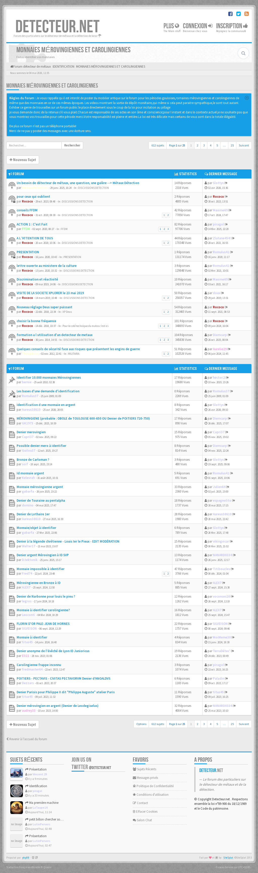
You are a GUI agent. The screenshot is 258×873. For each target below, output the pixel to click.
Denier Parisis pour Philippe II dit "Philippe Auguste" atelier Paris (66, 692)
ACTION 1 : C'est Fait (32, 224)
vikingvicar (221, 541)
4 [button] (210, 145)
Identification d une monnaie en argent (46, 405)
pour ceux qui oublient (33, 196)
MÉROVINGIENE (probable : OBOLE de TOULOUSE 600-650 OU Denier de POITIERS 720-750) (83, 418)
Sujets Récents (144, 769)
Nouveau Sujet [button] (23, 160)
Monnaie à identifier (32, 637)
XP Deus (67, 312)
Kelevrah (28, 478)
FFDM (26, 229)
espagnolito (222, 500)
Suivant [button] (244, 145)
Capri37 (28, 437)
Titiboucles (221, 569)
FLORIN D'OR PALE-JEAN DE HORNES (43, 624)
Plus (171, 26)
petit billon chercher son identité (49, 819)
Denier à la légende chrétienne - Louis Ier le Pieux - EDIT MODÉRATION (68, 541)
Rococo (27, 201)
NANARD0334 (222, 555)
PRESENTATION (28, 252)
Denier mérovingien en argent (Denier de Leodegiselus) (58, 706)
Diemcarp (220, 335)
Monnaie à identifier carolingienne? (43, 610)
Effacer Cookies (145, 811)
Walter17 (28, 546)
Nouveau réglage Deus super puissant (44, 307)
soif (25, 464)
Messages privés (145, 778)
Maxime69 (220, 210)
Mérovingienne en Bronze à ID (38, 583)
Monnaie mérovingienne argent (40, 487)
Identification (36, 786)
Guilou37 (28, 450)
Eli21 (25, 656)
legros (26, 601)
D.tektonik (30, 560)
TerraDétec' (221, 651)
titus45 (27, 642)
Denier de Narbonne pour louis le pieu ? (46, 596)
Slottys (218, 183)
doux (216, 293)
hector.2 (219, 377)
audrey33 (29, 710)
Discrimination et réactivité (37, 279)
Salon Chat (142, 820)
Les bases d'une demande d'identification (48, 391)
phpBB (25, 857)
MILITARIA (73, 353)
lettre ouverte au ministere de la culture (47, 266)
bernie (26, 382)
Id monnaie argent (30, 473)
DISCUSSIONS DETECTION (93, 188)
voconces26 (221, 596)
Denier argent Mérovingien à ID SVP (43, 555)
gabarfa (28, 491)
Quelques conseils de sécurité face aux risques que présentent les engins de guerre (78, 349)
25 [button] (232, 145)
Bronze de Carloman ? (33, 459)
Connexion (197, 26)
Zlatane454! (222, 238)
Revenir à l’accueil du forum (26, 739)
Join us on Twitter (91, 763)
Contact (140, 803)
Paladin (218, 678)
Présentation (36, 769)
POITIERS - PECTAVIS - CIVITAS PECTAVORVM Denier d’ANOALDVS (63, 678)
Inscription (232, 26)
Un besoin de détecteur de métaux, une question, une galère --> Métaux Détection (78, 183)
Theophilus (30, 353)
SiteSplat (228, 857)
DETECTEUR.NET (57, 27)
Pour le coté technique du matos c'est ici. (85, 326)
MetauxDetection (35, 188)
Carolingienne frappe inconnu (39, 665)
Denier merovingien (31, 432)
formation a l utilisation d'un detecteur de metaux (54, 335)
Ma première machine (41, 803)
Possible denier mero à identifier (41, 446)
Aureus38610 (31, 409)
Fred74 (27, 573)
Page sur (177, 145)
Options (141, 724)
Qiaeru (47, 867)
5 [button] (217, 145)
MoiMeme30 (222, 637)
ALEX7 (26, 587)
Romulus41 (221, 252)
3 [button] (204, 145)
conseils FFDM (27, 210)
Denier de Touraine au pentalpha (41, 500)
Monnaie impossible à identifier (40, 569)
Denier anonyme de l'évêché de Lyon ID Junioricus (53, 651)
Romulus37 (30, 396)
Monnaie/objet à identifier (36, 528)
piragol (218, 224)
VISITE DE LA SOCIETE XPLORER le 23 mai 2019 (50, 293)
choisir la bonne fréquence (36, 321)
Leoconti (28, 615)
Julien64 (219, 487)
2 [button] (197, 145)
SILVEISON (29, 628)
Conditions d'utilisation (151, 794)
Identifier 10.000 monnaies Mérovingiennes (49, 377)
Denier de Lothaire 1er (33, 514)
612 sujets (157, 145)
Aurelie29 (220, 349)
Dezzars (28, 683)
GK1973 (27, 423)
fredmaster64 (32, 669)
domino (28, 505)
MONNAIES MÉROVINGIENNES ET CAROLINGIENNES (52, 85)
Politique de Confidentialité (153, 786)
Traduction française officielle (23, 867)
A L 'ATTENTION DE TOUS (35, 238)
